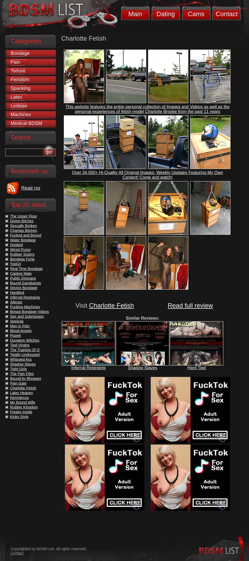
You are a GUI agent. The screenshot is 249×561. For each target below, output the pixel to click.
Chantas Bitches (23, 230)
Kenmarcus (19, 397)
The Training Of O (24, 350)
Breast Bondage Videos (29, 312)
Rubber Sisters (22, 254)
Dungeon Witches (24, 340)
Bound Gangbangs (25, 283)
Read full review (190, 305)
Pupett (15, 335)
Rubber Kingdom (24, 407)
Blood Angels (21, 331)
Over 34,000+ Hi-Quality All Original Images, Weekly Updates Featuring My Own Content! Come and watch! (147, 175)
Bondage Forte (22, 259)
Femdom (20, 79)
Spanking (20, 88)
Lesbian (19, 105)
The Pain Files (22, 374)
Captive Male (21, 273)
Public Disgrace (23, 278)
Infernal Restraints (88, 368)
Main (135, 14)
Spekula (17, 321)
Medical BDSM (26, 123)
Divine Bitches (22, 221)
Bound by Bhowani (25, 378)
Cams (196, 14)
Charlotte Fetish (111, 305)
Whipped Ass (21, 359)
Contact (227, 14)
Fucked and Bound (25, 235)
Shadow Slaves (142, 368)
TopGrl (15, 264)
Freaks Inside (21, 412)
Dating (166, 14)
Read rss (30, 188)
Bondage (20, 53)
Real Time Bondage (26, 269)
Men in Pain (20, 326)
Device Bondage (23, 288)
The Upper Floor (23, 216)
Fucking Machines (25, 307)
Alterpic (16, 302)
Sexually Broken (23, 226)
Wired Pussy (20, 249)
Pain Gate (18, 383)
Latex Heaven (21, 393)
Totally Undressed (24, 355)
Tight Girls (18, 369)
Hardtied (17, 292)
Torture (18, 70)
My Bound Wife (22, 402)
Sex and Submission (27, 316)
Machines (21, 114)
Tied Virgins (19, 345)
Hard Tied (196, 368)
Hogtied (16, 245)
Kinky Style (19, 417)
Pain (15, 62)
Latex (16, 97)
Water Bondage (23, 240)
